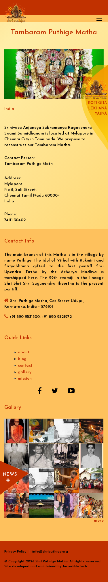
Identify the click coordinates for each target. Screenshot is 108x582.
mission (25, 378)
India (9, 109)
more (99, 520)
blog (22, 359)
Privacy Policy (15, 551)
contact (25, 365)
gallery (24, 372)
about (23, 352)
